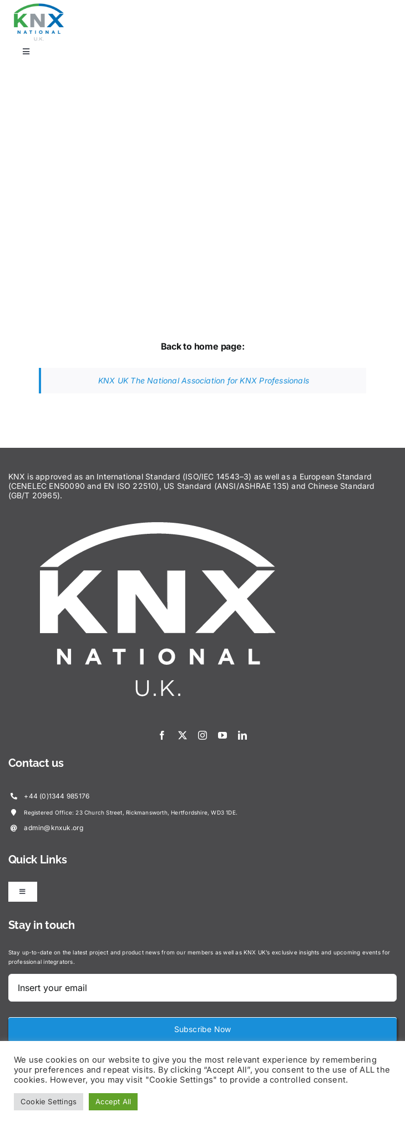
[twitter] (182, 735)
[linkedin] (242, 735)
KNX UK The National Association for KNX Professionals (203, 380)
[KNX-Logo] (39, 6)
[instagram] (202, 735)
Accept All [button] (113, 1101)
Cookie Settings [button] (49, 1101)
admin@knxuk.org (53, 827)
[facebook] (162, 735)
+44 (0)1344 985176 (56, 796)
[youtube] (222, 735)
